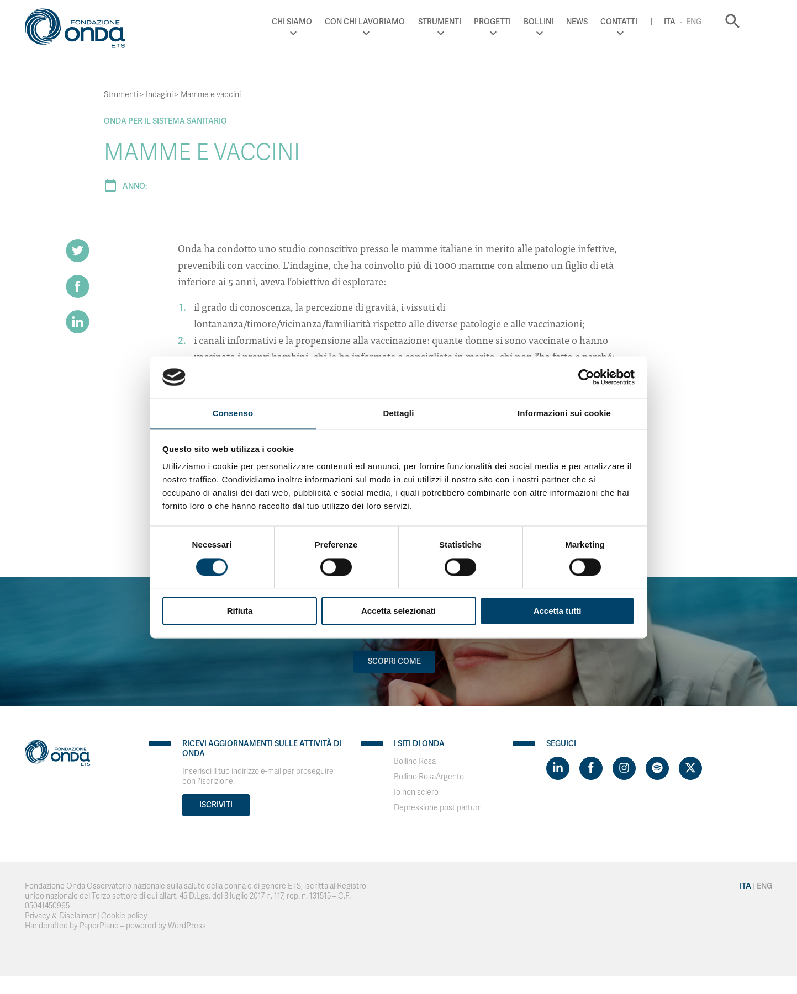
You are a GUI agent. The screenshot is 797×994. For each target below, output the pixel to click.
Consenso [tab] (233, 413)
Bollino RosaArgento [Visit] (429, 777)
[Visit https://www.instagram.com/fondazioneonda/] (624, 768)
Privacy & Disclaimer (60, 916)
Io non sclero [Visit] (416, 792)
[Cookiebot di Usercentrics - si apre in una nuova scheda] (586, 377)
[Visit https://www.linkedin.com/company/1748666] (558, 768)
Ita (689, 21)
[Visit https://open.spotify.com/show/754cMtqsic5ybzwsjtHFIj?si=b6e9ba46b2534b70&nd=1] (657, 768)
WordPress (187, 926)
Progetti (511, 21)
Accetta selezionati (398, 611)
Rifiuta (240, 611)
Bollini (558, 21)
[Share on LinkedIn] (78, 322)
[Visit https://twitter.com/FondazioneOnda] (690, 768)
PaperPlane (99, 926)
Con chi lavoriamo (385, 21)
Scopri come (394, 661)
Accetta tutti (558, 611)
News (596, 21)
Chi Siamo (312, 21)
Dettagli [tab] (398, 413)
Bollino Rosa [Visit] (415, 761)
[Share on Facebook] (78, 286)
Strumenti (459, 21)
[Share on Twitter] (78, 251)
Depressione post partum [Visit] (438, 807)
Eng (713, 21)
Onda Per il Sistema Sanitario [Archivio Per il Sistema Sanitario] (165, 121)
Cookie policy (124, 916)
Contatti (638, 21)
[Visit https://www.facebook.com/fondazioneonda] (591, 768)
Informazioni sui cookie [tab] (564, 413)
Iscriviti (216, 805)
